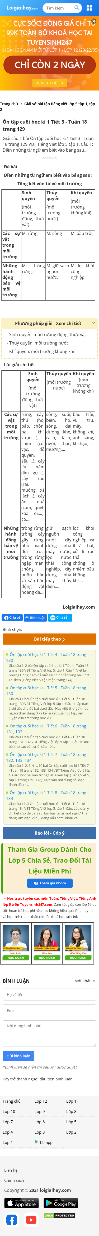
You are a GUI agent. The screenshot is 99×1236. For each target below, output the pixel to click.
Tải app (44, 1142)
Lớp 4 (8, 1132)
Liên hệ (10, 1170)
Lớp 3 (40, 1132)
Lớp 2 (71, 1132)
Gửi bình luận (18, 1056)
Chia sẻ (12, 617)
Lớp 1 (8, 1142)
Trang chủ (12, 1101)
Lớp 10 (9, 1111)
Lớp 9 (40, 1111)
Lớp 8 (71, 1111)
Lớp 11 (72, 1101)
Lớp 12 (41, 1101)
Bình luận (35, 618)
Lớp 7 (8, 1121)
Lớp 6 (40, 1121)
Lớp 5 (71, 1121)
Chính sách (14, 1180)
